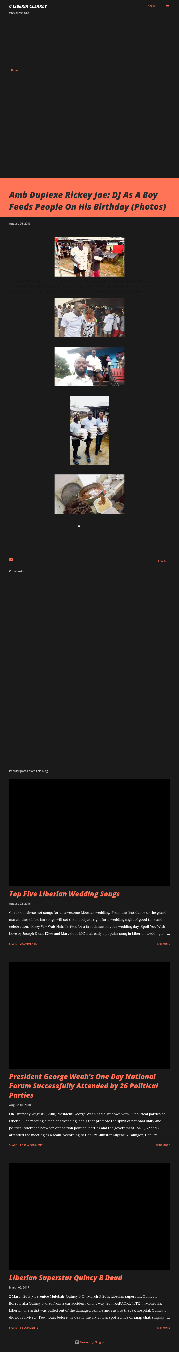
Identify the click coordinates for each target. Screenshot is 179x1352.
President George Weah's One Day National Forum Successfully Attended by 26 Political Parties (83, 1086)
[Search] (152, 6)
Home (14, 70)
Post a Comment (31, 1145)
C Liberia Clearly (28, 6)
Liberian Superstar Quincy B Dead (65, 1277)
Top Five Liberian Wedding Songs (64, 894)
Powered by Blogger (89, 1342)
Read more (163, 943)
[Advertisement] (89, 41)
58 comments (29, 1327)
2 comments (28, 943)
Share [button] (162, 560)
